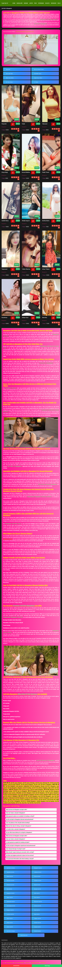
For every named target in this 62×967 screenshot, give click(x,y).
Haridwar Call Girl (37, 880)
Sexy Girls (8, 69)
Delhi (59, 3)
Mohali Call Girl (10, 876)
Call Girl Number (37, 931)
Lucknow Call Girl (10, 914)
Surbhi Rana (5, 220)
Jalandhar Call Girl (10, 872)
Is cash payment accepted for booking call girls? (17, 842)
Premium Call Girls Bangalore (23, 606)
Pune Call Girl (37, 897)
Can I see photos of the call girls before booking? (18, 822)
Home (13, 3)
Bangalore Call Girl (7, 539)
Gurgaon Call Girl (10, 910)
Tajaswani (4, 269)
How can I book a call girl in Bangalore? (15, 812)
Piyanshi (4, 124)
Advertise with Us (35, 962)
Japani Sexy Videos (38, 77)
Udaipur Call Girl (37, 918)
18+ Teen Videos (9, 82)
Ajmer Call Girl (10, 918)
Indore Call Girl (10, 926)
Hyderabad (41, 3)
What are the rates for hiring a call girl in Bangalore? (18, 826)
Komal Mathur (26, 172)
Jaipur (31, 3)
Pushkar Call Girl (37, 922)
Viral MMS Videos (37, 73)
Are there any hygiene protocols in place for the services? (20, 855)
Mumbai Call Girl (37, 889)
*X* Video (36, 82)
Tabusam (44, 124)
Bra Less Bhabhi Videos (39, 69)
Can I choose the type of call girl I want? (15, 848)
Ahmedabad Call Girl (11, 905)
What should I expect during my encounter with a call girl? (20, 852)
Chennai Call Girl (37, 905)
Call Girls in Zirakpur (11, 931)
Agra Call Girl (37, 914)
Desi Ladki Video (9, 73)
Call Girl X (5, 3)
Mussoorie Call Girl (38, 901)
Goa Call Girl (9, 889)
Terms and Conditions (19, 962)
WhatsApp (18, 123)
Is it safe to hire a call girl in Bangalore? (15, 829)
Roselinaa (4, 317)
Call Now (13, 124)
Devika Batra (45, 220)
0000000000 (16, 965)
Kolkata (47, 3)
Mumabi (26, 3)
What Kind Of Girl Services (27, 694)
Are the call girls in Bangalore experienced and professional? (20, 845)
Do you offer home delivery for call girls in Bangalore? (19, 832)
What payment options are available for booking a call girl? (20, 816)
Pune (35, 3)
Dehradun (53, 3)
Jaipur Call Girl (10, 897)
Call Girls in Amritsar (11, 867)
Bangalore (19, 3)
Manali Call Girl (37, 884)
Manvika (44, 317)
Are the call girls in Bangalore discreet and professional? (19, 819)
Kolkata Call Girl (37, 926)
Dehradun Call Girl (10, 880)
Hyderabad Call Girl (11, 901)
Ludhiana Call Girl (37, 872)
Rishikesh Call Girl (10, 884)
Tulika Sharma (26, 269)
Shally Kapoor (26, 220)
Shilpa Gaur (25, 317)
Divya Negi (5, 172)
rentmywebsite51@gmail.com (25, 31)
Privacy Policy (9, 962)
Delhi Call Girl (37, 893)
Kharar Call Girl (37, 876)
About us (27, 962)
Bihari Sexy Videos (10, 77)
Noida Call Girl (10, 922)
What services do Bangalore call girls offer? (16, 809)
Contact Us (43, 962)
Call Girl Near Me (23, 935)
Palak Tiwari (45, 172)
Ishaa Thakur (46, 269)
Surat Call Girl (37, 910)
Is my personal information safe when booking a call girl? (20, 858)
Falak (23, 124)
